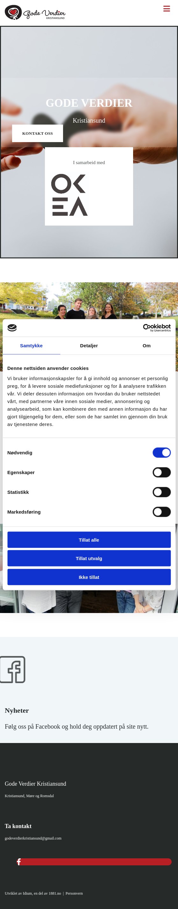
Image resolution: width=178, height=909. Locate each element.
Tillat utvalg (89, 558)
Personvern (74, 893)
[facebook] (19, 862)
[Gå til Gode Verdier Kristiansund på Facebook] (18, 695)
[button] (37, 133)
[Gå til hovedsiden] (35, 18)
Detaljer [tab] (89, 345)
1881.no (55, 893)
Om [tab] (147, 345)
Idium (27, 893)
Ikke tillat (89, 577)
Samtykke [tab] (31, 345)
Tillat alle (89, 539)
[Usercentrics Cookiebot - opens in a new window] (143, 328)
